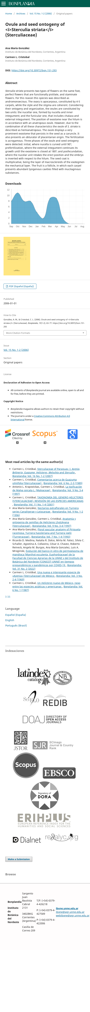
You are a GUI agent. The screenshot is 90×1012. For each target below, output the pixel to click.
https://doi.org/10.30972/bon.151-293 (34, 70)
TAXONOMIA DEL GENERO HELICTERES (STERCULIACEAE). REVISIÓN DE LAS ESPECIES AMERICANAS (47, 499)
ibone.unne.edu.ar (67, 908)
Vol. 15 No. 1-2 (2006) (41, 13)
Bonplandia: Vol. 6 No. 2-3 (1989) (62, 483)
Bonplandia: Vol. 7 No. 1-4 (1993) (50, 536)
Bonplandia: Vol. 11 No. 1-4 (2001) (34, 504)
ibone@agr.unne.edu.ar (70, 912)
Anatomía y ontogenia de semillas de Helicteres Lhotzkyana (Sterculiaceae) (44, 522)
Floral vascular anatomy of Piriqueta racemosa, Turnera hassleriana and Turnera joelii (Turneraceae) (46, 533)
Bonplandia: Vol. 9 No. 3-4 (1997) (51, 526)
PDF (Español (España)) (21, 286)
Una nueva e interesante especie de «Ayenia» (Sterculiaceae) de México (46, 574)
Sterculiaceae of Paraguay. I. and (46, 470)
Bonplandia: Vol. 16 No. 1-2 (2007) (32, 476)
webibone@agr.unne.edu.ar (72, 915)
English (9, 620)
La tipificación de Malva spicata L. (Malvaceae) (47, 488)
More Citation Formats (18, 332)
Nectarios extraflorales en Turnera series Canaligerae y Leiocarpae (45, 509)
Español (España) (15, 614)
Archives (20, 13)
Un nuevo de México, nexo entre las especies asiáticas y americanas (46, 584)
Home (8, 13)
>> (8, 596)
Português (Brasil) (16, 625)
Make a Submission (19, 859)
